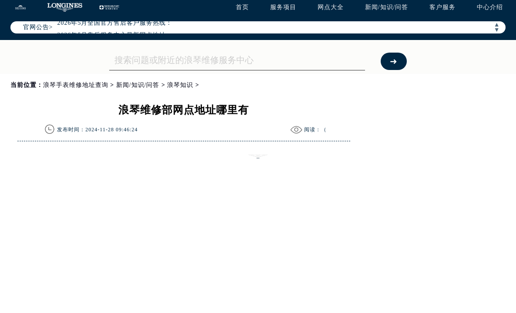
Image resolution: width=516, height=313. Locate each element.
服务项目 (283, 7)
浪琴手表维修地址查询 (75, 85)
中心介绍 (490, 7)
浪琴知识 (180, 85)
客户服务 (442, 7)
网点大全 (331, 7)
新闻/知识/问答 (387, 7)
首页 (242, 7)
